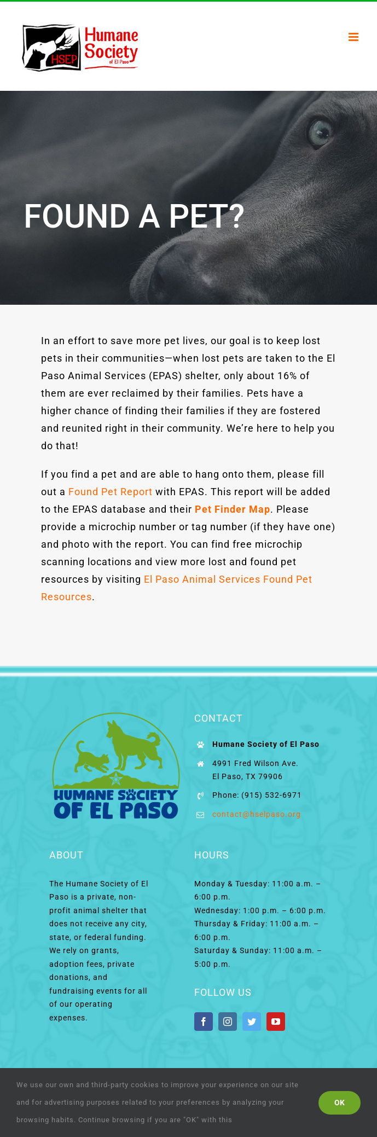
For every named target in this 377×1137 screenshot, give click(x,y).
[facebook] (203, 1021)
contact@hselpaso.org (256, 814)
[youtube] (275, 1021)
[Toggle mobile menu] (355, 37)
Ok (339, 1102)
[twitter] (251, 1021)
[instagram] (227, 1021)
